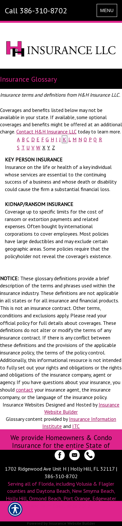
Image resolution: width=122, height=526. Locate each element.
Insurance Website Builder (72, 523)
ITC (76, 426)
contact (24, 389)
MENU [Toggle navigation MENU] (108, 12)
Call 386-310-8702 (36, 11)
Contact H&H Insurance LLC (46, 131)
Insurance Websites (23, 404)
